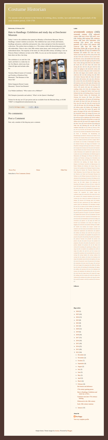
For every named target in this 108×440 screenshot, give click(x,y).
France (96, 91)
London (75, 153)
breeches (95, 101)
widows (89, 277)
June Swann (95, 149)
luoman (57, 431)
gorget (81, 111)
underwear (76, 75)
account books (96, 56)
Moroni (91, 155)
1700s (98, 127)
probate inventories (79, 71)
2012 (77, 352)
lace (88, 50)
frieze (82, 109)
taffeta (93, 265)
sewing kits (76, 257)
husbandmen (85, 218)
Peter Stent (81, 159)
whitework (76, 277)
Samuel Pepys (94, 166)
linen (83, 40)
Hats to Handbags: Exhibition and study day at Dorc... (87, 393)
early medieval (94, 202)
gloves (87, 42)
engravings (97, 81)
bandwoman (76, 180)
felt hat (75, 208)
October (80, 360)
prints (87, 242)
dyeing (75, 67)
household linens (80, 113)
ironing (89, 113)
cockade (76, 192)
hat (88, 214)
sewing (75, 255)
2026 (77, 311)
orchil (89, 232)
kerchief (76, 222)
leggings (76, 224)
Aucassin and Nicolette (85, 129)
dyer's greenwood (83, 202)
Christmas (76, 137)
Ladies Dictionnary (78, 151)
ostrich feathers (96, 117)
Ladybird (87, 151)
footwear (76, 109)
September (81, 363)
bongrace (82, 184)
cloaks (77, 64)
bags (84, 63)
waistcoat (76, 46)
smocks (82, 87)
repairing (89, 247)
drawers (82, 200)
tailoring (84, 125)
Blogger (69, 431)
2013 (77, 349)
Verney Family (96, 172)
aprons (89, 99)
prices (82, 242)
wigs (94, 277)
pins (81, 240)
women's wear (77, 127)
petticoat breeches (80, 238)
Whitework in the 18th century (86, 401)
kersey (96, 113)
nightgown (82, 69)
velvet (98, 271)
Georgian (77, 147)
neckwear (78, 117)
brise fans (76, 103)
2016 (77, 340)
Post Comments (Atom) (23, 173)
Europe (86, 145)
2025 (77, 314)
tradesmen (95, 269)
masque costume (93, 226)
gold (76, 212)
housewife (77, 218)
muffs (82, 60)
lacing (90, 222)
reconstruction (96, 71)
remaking (82, 247)
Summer (83, 170)
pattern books (84, 85)
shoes (77, 50)
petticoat (95, 60)
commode (83, 192)
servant (96, 253)
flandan (81, 208)
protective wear (94, 242)
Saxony (75, 168)
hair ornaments (96, 212)
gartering (98, 210)
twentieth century (93, 73)
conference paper (78, 194)
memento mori (77, 228)
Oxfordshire (95, 158)
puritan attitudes (78, 244)
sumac (91, 263)
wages (98, 273)
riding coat (95, 247)
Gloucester (90, 147)
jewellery (88, 54)
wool (83, 75)
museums (76, 52)
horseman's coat (96, 216)
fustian (89, 109)
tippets (98, 267)
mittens (96, 83)
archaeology (83, 178)
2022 (77, 323)
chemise (76, 190)
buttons (93, 186)
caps (98, 48)
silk (75, 56)
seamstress (82, 253)
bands (98, 77)
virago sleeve (86, 273)
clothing (79, 38)
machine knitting (90, 224)
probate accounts (93, 119)
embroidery (93, 40)
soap (99, 259)
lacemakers (83, 222)
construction (87, 194)
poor (90, 240)
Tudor (92, 77)
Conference (87, 56)
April (79, 378)
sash (86, 251)
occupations (86, 117)
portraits (95, 54)
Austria (77, 131)
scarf (90, 251)
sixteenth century (80, 34)
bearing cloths (94, 180)
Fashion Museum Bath (82, 77)
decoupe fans (82, 105)
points (85, 240)
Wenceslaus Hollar (79, 48)
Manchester (87, 153)
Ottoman (76, 97)
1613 (84, 127)
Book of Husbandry (81, 133)
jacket (75, 69)
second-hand (90, 253)
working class (90, 75)
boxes (88, 184)
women (85, 44)
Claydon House (84, 137)
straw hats (85, 263)
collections (97, 79)
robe (81, 121)
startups (98, 261)
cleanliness (95, 190)
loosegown (82, 115)
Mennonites (76, 155)
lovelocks (82, 224)
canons (77, 188)
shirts (77, 73)
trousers (75, 271)
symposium (87, 265)
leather (77, 60)
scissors (96, 251)
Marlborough (95, 153)
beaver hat (76, 182)
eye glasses (82, 206)
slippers (83, 73)
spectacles (91, 261)
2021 (77, 326)
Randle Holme (93, 162)
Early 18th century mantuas (85, 404)
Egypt (88, 143)
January (80, 408)
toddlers (77, 269)
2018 (77, 334)
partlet (81, 236)
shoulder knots (81, 259)
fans (83, 50)
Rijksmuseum (94, 164)
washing (95, 87)
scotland (76, 253)
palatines (82, 234)
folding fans (88, 208)
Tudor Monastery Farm (79, 172)
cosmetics (78, 196)
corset (98, 194)
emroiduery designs (95, 204)
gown (91, 67)
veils (93, 271)
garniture (91, 210)
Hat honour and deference (84, 386)
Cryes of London (78, 139)
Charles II (95, 135)
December (81, 355)
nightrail (98, 230)
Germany (84, 147)
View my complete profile (81, 419)
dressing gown (89, 200)
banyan (83, 180)
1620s (79, 56)
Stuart (90, 97)
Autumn (83, 131)
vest (91, 125)
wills (96, 125)
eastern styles (77, 204)
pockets (85, 119)
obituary (83, 232)
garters (95, 109)
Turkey (88, 172)
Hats (86, 46)
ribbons (76, 121)
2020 (77, 329)
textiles (85, 52)
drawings (90, 105)
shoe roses (78, 123)
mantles (78, 226)
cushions (89, 198)
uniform (88, 271)
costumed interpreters (87, 196)
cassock (82, 188)
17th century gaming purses (85, 389)
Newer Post (12, 170)
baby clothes (77, 63)
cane (99, 186)
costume (78, 81)
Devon (85, 139)
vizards (93, 273)
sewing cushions (94, 255)
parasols (76, 236)
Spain (98, 168)
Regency (76, 164)
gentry (75, 111)
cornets (93, 194)
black (83, 101)
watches (86, 275)
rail (91, 244)
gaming (85, 210)
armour (89, 178)
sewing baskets (83, 255)
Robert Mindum (78, 166)
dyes (81, 67)
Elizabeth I (95, 143)
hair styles (88, 111)
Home (38, 170)
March (80, 381)
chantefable (89, 188)
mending (89, 115)
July (79, 369)
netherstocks (90, 230)
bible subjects (85, 182)
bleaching (76, 184)
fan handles (90, 206)
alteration (76, 178)
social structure (88, 123)
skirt (88, 259)
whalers (96, 275)
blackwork (95, 182)
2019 (77, 332)
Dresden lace (79, 141)
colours (96, 64)
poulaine (96, 240)
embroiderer (85, 204)
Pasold (75, 159)
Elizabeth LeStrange (78, 145)
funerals (96, 208)
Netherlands (94, 95)
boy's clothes (95, 184)
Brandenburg (94, 133)
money (84, 228)
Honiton (80, 149)
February (80, 384)
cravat (96, 196)
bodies (77, 79)
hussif (91, 218)
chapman (96, 188)
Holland (76, 93)
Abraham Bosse (95, 89)
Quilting (85, 162)
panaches (96, 234)
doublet (90, 81)
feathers (88, 107)
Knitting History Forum (91, 93)
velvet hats (78, 273)
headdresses (96, 111)
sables (80, 251)
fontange (95, 107)
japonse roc (84, 220)
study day (76, 125)
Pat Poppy (79, 416)
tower (89, 269)
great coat (88, 212)
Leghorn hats (95, 151)
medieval (94, 50)
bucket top (81, 186)
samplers (92, 121)
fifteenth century (80, 58)
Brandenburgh (77, 135)
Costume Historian (27, 9)
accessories (91, 48)
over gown (95, 232)
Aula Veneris (97, 129)
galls (75, 210)
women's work (83, 279)
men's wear (96, 36)
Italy (81, 93)
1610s (86, 89)
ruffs (97, 248)
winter (98, 277)
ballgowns (95, 178)
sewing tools (94, 85)
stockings (76, 42)
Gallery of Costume (95, 145)
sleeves (75, 87)
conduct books (93, 192)
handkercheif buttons (80, 214)
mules (96, 228)
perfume (98, 236)
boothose (84, 79)
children (97, 63)
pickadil (89, 238)
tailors (79, 267)
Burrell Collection (87, 135)
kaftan (96, 220)
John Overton (87, 149)
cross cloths (82, 198)
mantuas (84, 226)
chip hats (82, 190)
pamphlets (89, 234)
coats (90, 79)
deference (95, 198)
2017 (77, 337)
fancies (96, 206)
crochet (75, 198)
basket (77, 101)
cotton (83, 81)
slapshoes (93, 259)
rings (75, 248)
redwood (76, 247)
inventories (76, 220)
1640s (94, 46)
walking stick (78, 275)
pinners (75, 240)
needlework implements (79, 230)
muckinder (90, 228)
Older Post (64, 170)
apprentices (82, 99)
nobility (77, 232)
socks (76, 261)
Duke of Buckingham (89, 141)
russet (86, 121)
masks (89, 83)
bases (88, 180)
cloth (88, 103)
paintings (76, 85)
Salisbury (86, 166)
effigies (98, 105)
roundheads (91, 248)
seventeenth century (83, 32)
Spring (77, 170)
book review (85, 36)
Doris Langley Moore (94, 139)
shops (75, 259)
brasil (75, 186)
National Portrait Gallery (81, 95)
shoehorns (95, 257)
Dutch (98, 141)
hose (96, 67)
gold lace (82, 212)
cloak (82, 103)
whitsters (83, 277)
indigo (96, 218)
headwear (78, 83)
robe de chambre (82, 248)
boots (88, 101)
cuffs (75, 105)
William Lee (77, 176)
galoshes (80, 210)
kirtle (75, 115)
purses (88, 71)
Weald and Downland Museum (90, 174)
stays (88, 87)
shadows (84, 257)
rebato (96, 244)
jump (91, 220)
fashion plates (79, 107)
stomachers (78, 263)
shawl (89, 257)
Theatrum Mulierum (93, 170)
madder (98, 224)
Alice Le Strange (80, 91)
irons (84, 83)
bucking (88, 186)
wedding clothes (78, 89)
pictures (96, 238)
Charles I (89, 91)
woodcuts (91, 279)
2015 (77, 343)
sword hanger (78, 265)
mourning (97, 115)
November (81, 358)
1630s (92, 52)
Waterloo (78, 174)
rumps (75, 251)
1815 (76, 129)
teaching (85, 267)
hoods (81, 54)
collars (89, 64)
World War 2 (95, 176)
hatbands (93, 214)
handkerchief (90, 58)
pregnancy (76, 242)
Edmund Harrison (80, 143)
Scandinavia (82, 168)
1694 (94, 127)
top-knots (84, 269)
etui (76, 206)
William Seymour (86, 176)
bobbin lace (90, 63)
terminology (91, 267)
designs (75, 200)
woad (76, 279)
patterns (94, 44)
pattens (92, 236)
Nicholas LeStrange (85, 158)
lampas (96, 222)
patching (87, 236)
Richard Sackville (84, 164)
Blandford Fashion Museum (93, 131)
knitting (87, 38)
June (79, 372)
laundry (98, 58)
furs (86, 67)
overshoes (76, 234)
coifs (83, 64)
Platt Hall (89, 159)
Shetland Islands (91, 168)
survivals (98, 263)
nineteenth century (93, 69)
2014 (77, 346)
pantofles (78, 119)
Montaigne (84, 155)
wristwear (97, 279)
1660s (98, 75)
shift (98, 121)
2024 (77, 317)
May (79, 375)
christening (88, 190)
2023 (77, 320)
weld (91, 275)
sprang (96, 123)
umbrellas (82, 271)
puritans (86, 244)
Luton (80, 153)
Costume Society (94, 137)
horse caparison (86, 216)
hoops (79, 216)
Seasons (84, 97)
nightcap (89, 60)
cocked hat (95, 103)
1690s (89, 127)
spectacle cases (83, 261)
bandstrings (97, 99)
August (80, 366)
